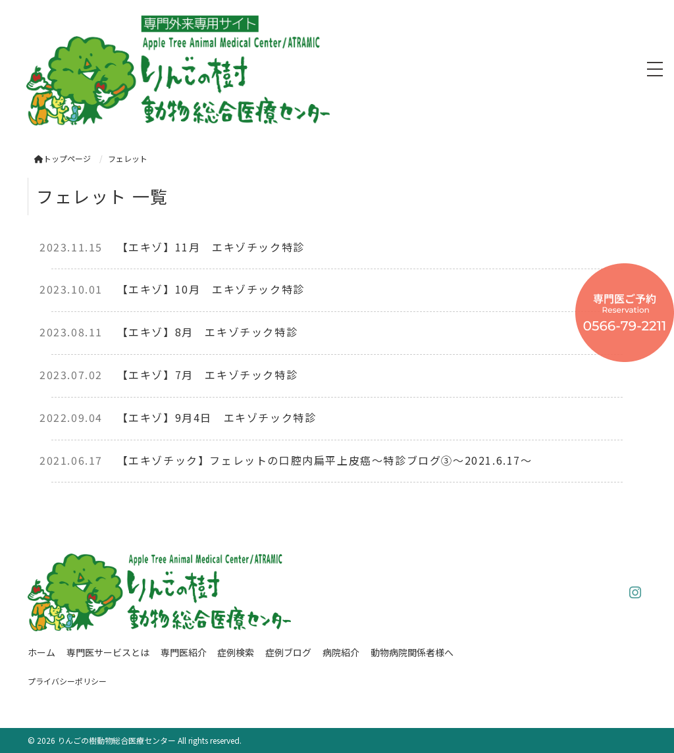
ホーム (41, 652)
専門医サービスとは (107, 652)
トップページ (62, 158)
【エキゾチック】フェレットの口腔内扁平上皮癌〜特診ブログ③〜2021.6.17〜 (324, 460)
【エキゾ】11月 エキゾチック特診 (211, 247)
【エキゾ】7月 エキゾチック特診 (207, 374)
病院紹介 (341, 652)
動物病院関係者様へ (412, 652)
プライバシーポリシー (67, 681)
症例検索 (235, 652)
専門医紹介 (184, 652)
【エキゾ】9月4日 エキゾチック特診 (217, 417)
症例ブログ (288, 652)
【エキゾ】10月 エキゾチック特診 (211, 289)
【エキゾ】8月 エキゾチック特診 (207, 332)
